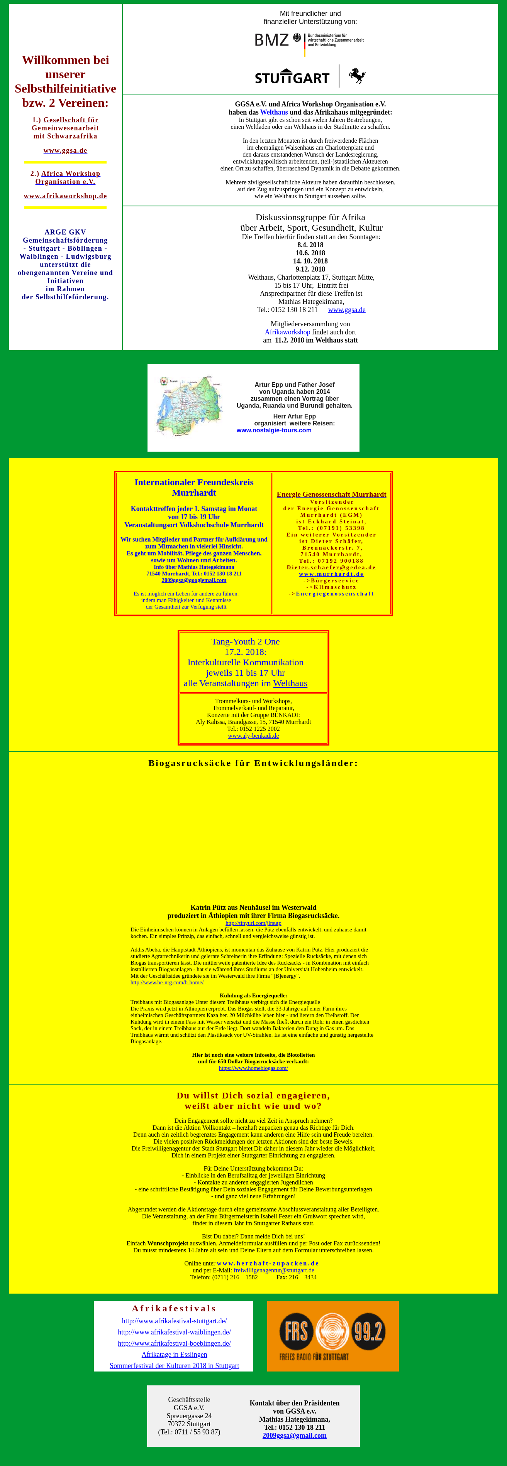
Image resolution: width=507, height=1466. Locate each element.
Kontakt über (292, 1403)
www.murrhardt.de (331, 574)
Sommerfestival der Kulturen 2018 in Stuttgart (174, 1366)
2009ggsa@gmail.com (295, 1435)
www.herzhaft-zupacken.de (268, 1263)
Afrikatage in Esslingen (174, 1354)
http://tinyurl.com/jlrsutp (253, 923)
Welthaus (274, 112)
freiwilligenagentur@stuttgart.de (274, 1270)
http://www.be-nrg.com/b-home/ (167, 982)
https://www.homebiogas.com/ (253, 1068)
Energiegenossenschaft (335, 593)
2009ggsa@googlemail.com (194, 580)
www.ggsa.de (347, 310)
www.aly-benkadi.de (253, 735)
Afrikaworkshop (287, 332)
